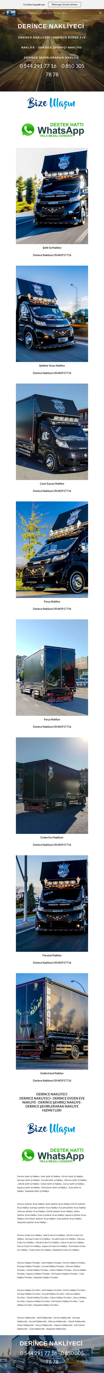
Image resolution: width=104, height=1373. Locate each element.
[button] (3, 13)
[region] (52, 4)
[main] (52, 50)
